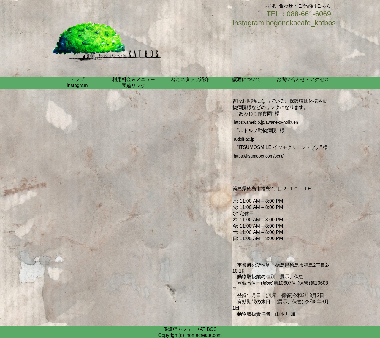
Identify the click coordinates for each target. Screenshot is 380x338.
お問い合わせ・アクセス (303, 79)
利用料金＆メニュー (133, 79)
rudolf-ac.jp (244, 139)
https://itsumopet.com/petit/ (259, 156)
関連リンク (133, 85)
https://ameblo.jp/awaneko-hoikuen (266, 122)
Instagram (77, 85)
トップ (77, 79)
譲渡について (246, 79)
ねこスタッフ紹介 (190, 79)
